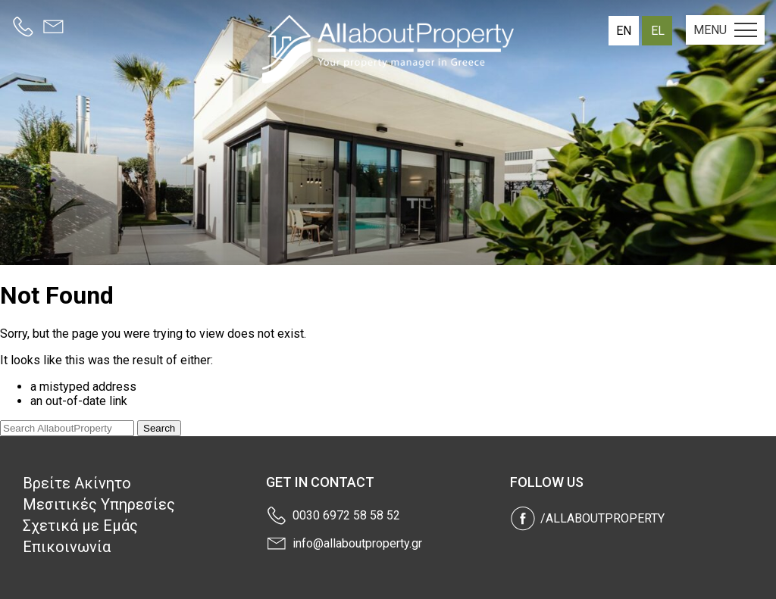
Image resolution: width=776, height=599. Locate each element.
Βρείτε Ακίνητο (77, 483)
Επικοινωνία (67, 547)
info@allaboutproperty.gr (357, 543)
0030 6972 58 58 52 (346, 515)
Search (159, 428)
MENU (725, 30)
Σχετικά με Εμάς (80, 525)
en (623, 30)
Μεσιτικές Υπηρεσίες (99, 504)
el (658, 30)
